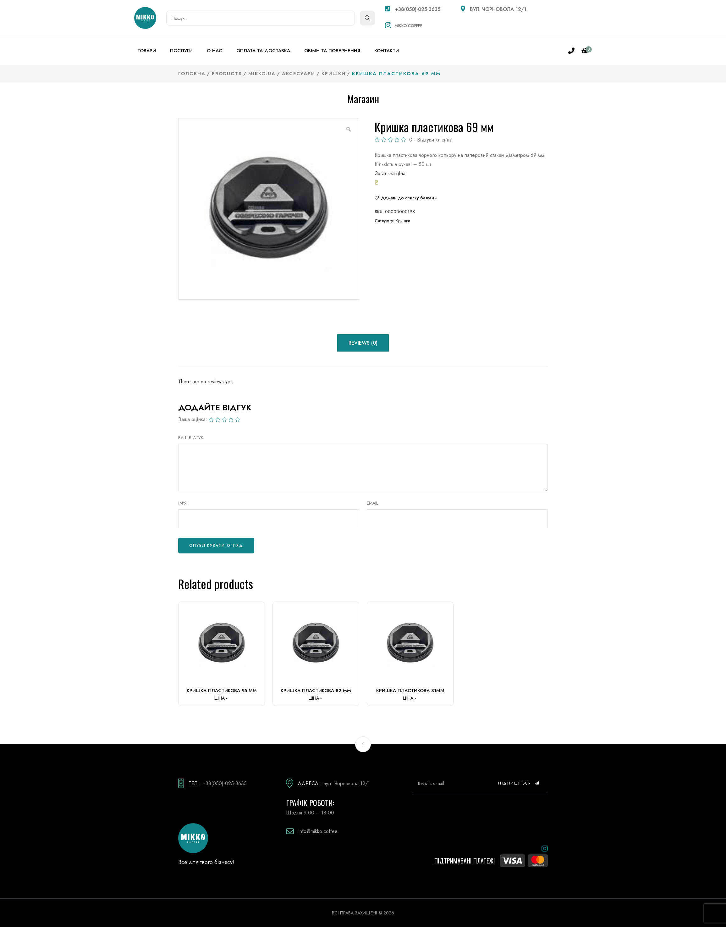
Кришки (403, 221)
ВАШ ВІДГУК (190, 438)
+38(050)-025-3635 (412, 9)
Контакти (386, 50)
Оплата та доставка (263, 50)
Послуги (181, 50)
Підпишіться (519, 783)
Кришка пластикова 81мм (410, 690)
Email (372, 503)
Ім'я (182, 503)
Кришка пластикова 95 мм (222, 690)
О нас (214, 50)
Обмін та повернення (332, 50)
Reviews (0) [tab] (363, 343)
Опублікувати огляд (216, 545)
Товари (146, 50)
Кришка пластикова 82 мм (316, 690)
